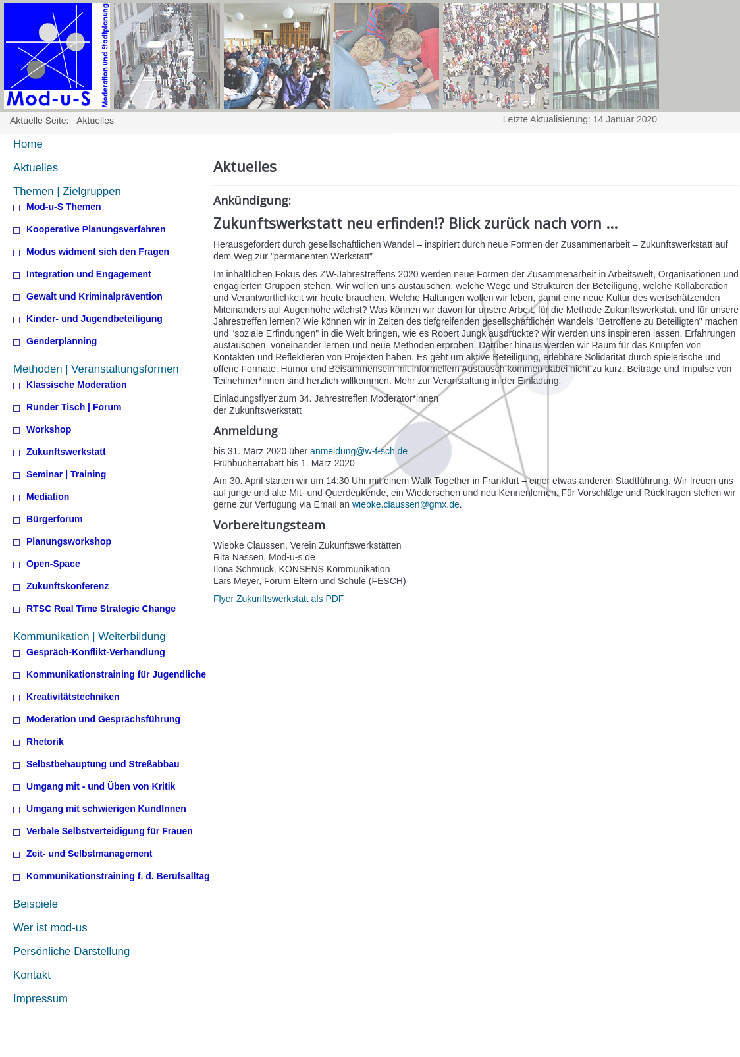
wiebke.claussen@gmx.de (406, 504)
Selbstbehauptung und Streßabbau (103, 764)
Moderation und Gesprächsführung (103, 719)
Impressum (40, 998)
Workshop (48, 430)
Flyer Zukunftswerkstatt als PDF (278, 598)
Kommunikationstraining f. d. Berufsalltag (117, 876)
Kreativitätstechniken (73, 697)
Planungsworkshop (68, 542)
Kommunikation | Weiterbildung (89, 636)
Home (28, 144)
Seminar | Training (66, 474)
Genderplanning (61, 341)
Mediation (47, 497)
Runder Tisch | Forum (73, 407)
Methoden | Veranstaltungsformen (96, 369)
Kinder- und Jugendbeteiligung (94, 319)
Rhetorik (45, 742)
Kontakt (32, 975)
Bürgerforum (54, 519)
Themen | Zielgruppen (67, 191)
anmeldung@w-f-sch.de (359, 451)
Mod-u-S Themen (63, 207)
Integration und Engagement (88, 274)
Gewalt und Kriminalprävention (94, 297)
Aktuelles (35, 167)
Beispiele (35, 904)
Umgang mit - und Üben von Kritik (100, 787)
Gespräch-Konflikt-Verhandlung (95, 652)
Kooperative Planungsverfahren (96, 229)
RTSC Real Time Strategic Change (101, 609)
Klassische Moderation (76, 385)
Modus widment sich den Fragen (97, 252)
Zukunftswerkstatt (66, 452)
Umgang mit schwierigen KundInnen (106, 809)
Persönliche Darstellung (71, 951)
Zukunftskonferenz (67, 586)
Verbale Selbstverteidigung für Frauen (109, 831)
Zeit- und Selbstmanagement (89, 854)
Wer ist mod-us (50, 927)
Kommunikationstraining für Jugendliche (116, 675)
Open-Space (53, 564)
